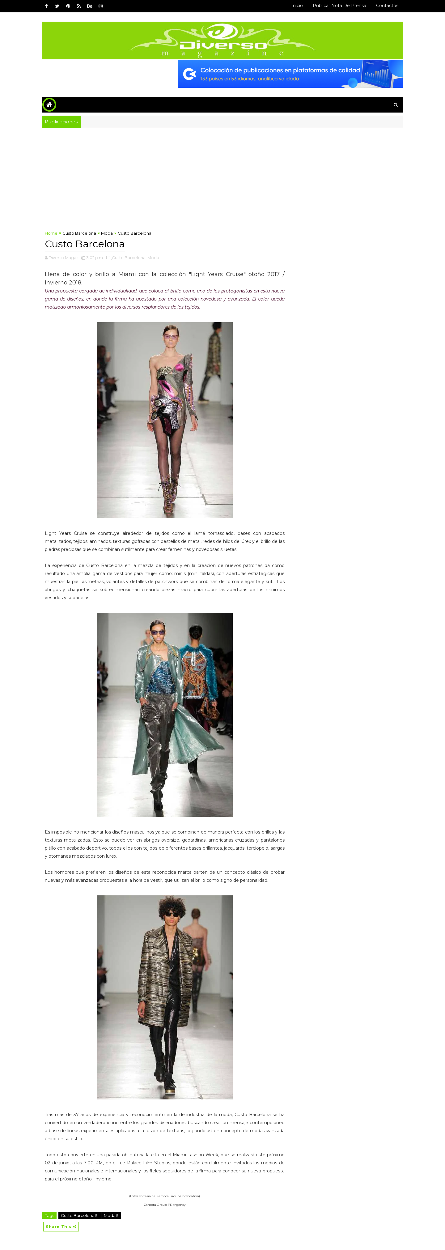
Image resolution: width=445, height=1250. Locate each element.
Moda (107, 233)
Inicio (297, 5)
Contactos (387, 5)
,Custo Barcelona (128, 257)
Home (51, 233)
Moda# (111, 1215)
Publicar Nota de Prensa (339, 5)
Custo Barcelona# (79, 1215)
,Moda (152, 257)
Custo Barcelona (79, 233)
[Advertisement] (222, 174)
